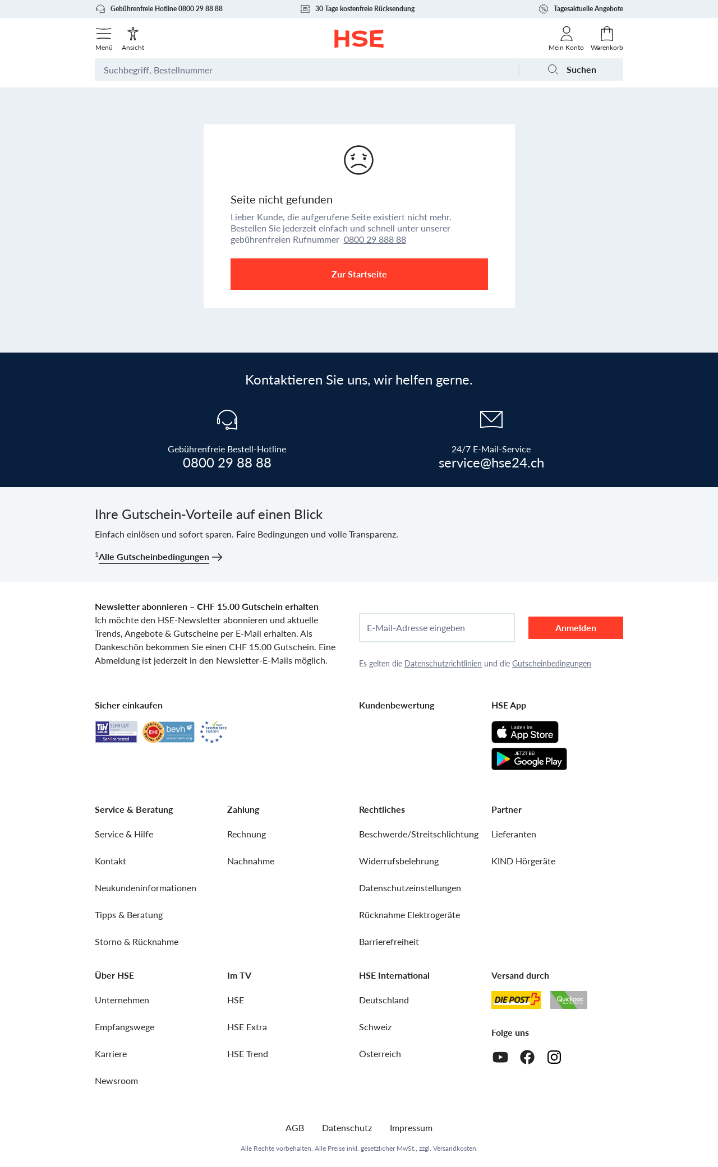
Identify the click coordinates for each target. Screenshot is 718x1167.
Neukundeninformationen (145, 887)
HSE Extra (247, 1026)
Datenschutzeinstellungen (410, 887)
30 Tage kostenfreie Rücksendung (357, 9)
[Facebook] (527, 1057)
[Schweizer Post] (516, 1000)
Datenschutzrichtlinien (443, 663)
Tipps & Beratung (129, 914)
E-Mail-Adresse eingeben (416, 627)
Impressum (411, 1127)
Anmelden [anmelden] (575, 627)
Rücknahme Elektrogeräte (409, 914)
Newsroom (116, 1080)
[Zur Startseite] (359, 39)
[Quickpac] (568, 1000)
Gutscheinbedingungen (551, 663)
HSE (235, 999)
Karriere (111, 1053)
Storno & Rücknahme (136, 941)
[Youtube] (500, 1057)
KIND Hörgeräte (523, 860)
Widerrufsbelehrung (399, 860)
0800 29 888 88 (375, 239)
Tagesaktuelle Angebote (580, 9)
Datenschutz (347, 1127)
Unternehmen (122, 999)
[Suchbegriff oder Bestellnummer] (306, 69)
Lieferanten (513, 833)
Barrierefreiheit (389, 941)
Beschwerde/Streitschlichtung (418, 833)
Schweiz (375, 1026)
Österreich (380, 1053)
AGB (295, 1127)
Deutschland (384, 999)
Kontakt (110, 860)
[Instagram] (554, 1057)
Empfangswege (124, 1026)
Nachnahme (250, 860)
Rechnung (246, 833)
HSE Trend (247, 1053)
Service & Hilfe (124, 833)
